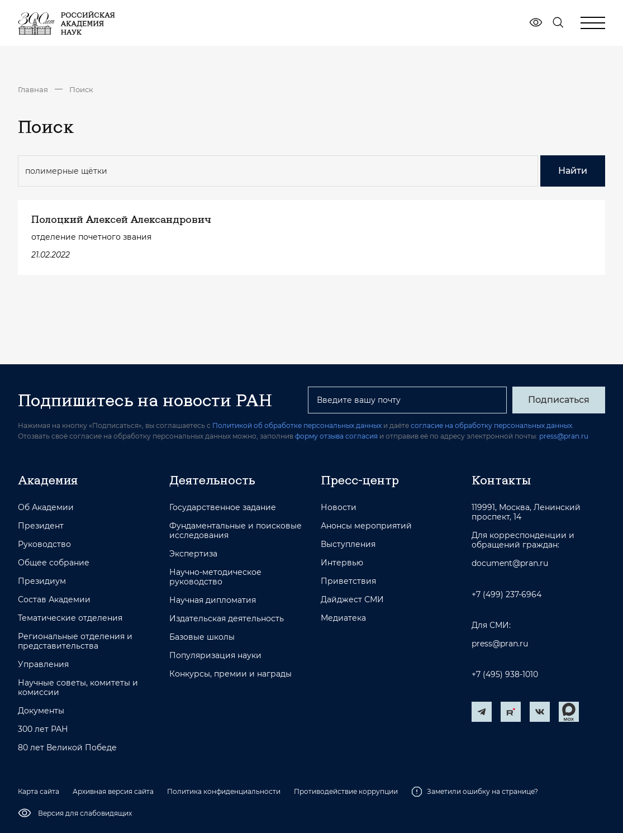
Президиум (42, 581)
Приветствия (348, 581)
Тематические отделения (70, 618)
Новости (338, 507)
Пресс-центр (360, 480)
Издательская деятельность (226, 618)
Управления (43, 664)
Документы (41, 711)
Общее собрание (53, 563)
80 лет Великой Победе (67, 748)
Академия (48, 480)
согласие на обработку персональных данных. (492, 425)
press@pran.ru (563, 436)
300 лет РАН (43, 729)
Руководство (44, 544)
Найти (572, 170)
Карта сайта (38, 791)
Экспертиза (193, 554)
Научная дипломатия (212, 600)
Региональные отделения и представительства (75, 641)
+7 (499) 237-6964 (506, 594)
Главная (33, 89)
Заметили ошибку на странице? (474, 791)
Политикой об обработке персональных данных (297, 425)
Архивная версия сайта (113, 791)
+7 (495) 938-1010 (505, 674)
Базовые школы (202, 637)
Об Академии (46, 507)
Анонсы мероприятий (366, 526)
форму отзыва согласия (336, 436)
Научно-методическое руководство (215, 577)
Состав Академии (54, 599)
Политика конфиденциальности (223, 791)
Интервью (342, 563)
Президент (41, 526)
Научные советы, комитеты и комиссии (78, 687)
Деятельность (212, 480)
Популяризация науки (215, 655)
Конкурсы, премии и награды (230, 674)
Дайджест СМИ (352, 599)
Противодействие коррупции (346, 791)
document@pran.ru (510, 563)
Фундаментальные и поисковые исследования (235, 530)
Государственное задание (222, 507)
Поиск (81, 89)
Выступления (348, 544)
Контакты (501, 480)
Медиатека (343, 618)
